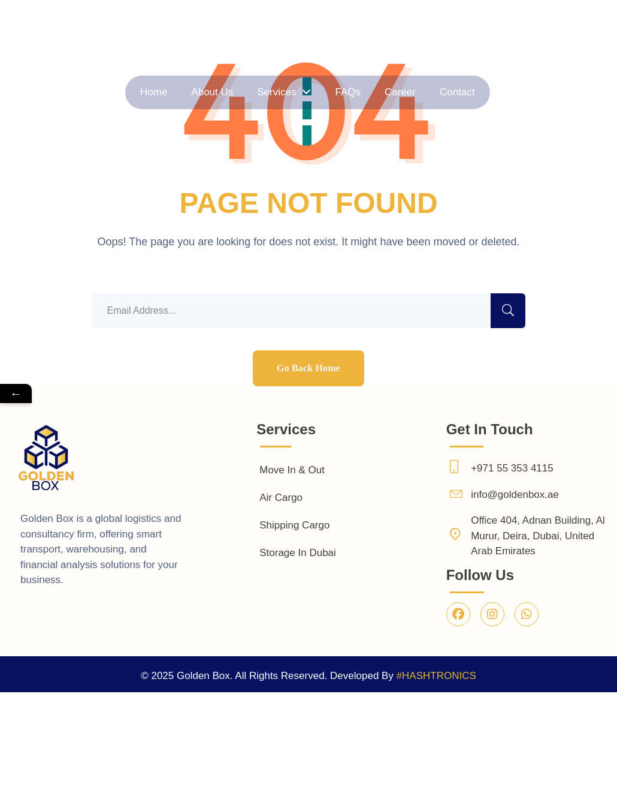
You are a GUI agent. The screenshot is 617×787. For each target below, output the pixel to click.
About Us (268, 92)
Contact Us (591, 91)
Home (244, 92)
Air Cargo (281, 497)
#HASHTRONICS (436, 675)
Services (289, 92)
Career (346, 92)
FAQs (322, 92)
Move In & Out (292, 470)
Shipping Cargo (294, 525)
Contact (370, 92)
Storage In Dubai (297, 552)
